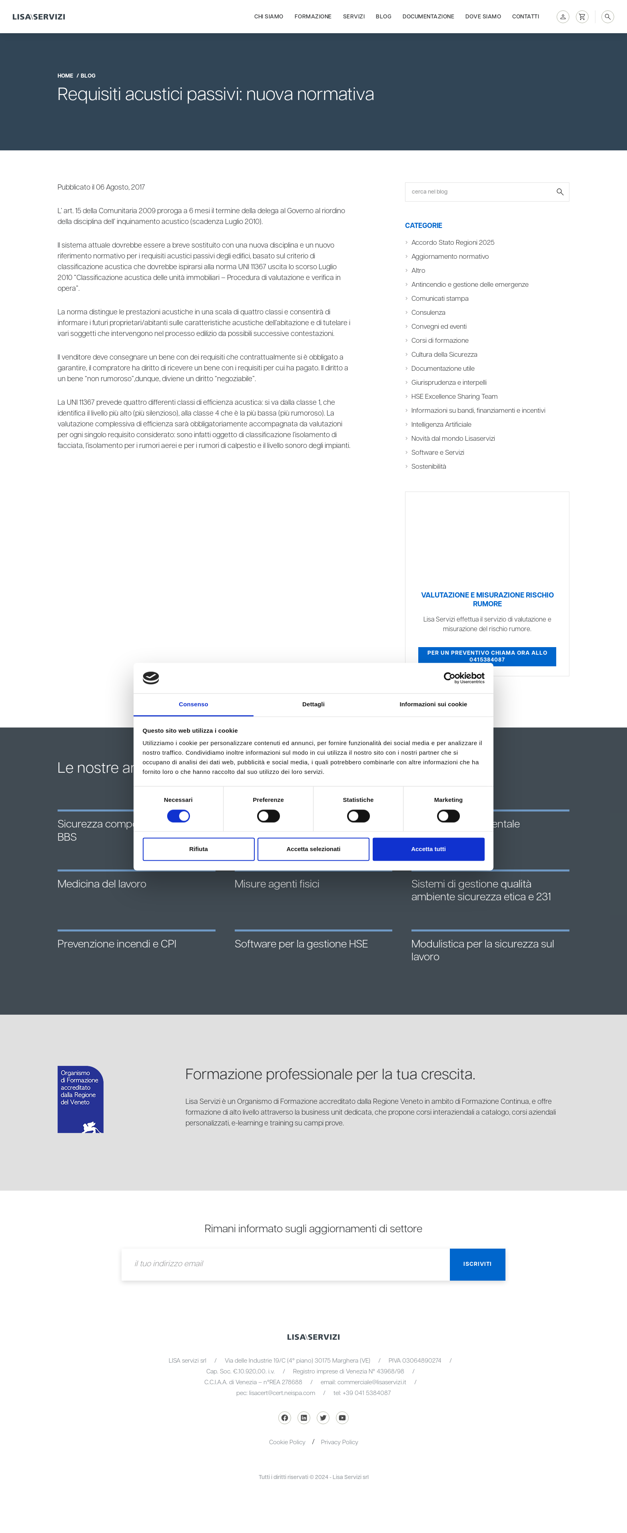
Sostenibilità (428, 466)
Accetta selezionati (313, 849)
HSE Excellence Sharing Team (454, 396)
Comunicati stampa (440, 298)
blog (88, 76)
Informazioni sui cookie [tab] (433, 704)
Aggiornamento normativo (450, 256)
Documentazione (428, 17)
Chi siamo (269, 17)
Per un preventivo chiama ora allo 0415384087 (487, 656)
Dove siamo (483, 17)
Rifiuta (198, 849)
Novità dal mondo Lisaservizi (453, 438)
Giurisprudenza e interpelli (449, 382)
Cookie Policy (287, 1442)
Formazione (313, 17)
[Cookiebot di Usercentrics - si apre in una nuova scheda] (450, 678)
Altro (418, 270)
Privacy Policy (339, 1442)
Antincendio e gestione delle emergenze (470, 284)
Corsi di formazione (440, 340)
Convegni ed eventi (439, 326)
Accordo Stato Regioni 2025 (453, 242)
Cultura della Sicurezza (444, 354)
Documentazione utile (443, 368)
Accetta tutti (428, 849)
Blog (383, 17)
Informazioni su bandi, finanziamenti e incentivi (478, 410)
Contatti (525, 17)
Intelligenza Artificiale (441, 424)
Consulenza (428, 312)
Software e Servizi (437, 452)
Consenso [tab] (193, 704)
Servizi (354, 17)
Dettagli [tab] (313, 704)
